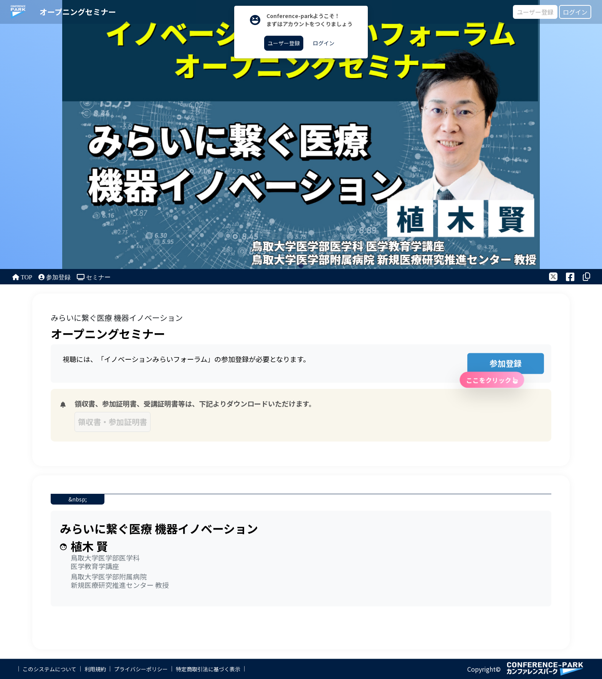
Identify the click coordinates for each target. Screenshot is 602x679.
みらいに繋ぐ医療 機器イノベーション (117, 317)
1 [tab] (301, 265)
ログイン (575, 12)
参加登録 (496, 365)
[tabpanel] (301, 134)
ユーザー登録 (535, 12)
